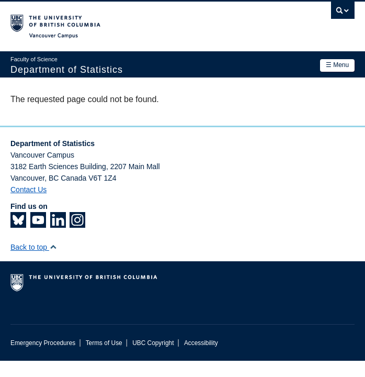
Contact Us (28, 189)
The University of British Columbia (131, 21)
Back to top (33, 247)
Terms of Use (104, 343)
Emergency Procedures (42, 343)
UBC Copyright (153, 343)
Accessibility (201, 343)
